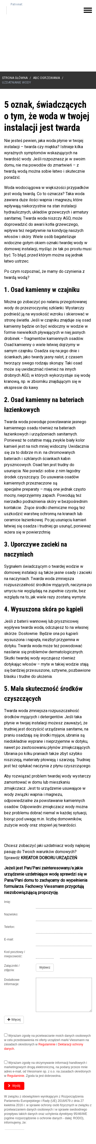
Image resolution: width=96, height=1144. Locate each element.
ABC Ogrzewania (46, 78)
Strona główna (15, 78)
